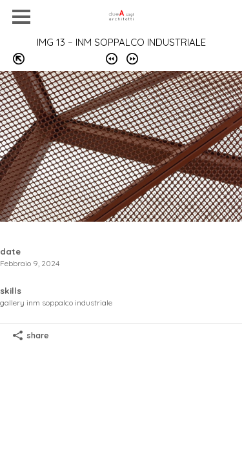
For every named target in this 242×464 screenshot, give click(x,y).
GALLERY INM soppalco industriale (56, 302)
